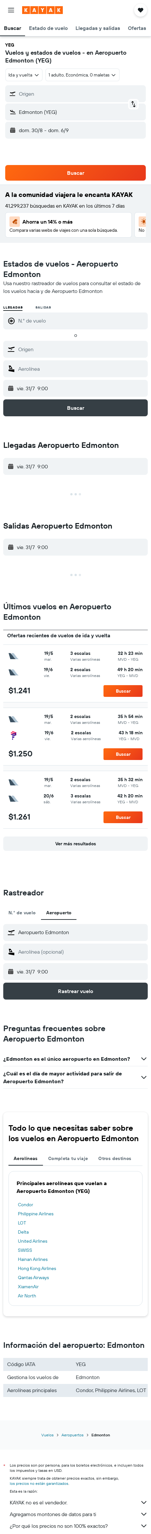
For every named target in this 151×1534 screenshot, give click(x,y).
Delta (23, 1232)
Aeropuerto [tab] (59, 913)
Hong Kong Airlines (37, 1268)
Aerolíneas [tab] (26, 1158)
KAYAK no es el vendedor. (79, 1502)
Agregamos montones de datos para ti (79, 1514)
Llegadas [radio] (12, 307)
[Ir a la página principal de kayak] (42, 10)
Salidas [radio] (43, 307)
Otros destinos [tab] (114, 1158)
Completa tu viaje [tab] (68, 1158)
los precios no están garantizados (39, 1483)
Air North (27, 1296)
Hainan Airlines (33, 1259)
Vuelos (47, 1434)
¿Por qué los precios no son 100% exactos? (79, 1526)
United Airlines (32, 1241)
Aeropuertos (73, 1434)
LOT (22, 1223)
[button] (11, 10)
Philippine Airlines (35, 1214)
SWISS (25, 1250)
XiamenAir (28, 1287)
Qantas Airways (33, 1277)
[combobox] (24, 74)
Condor (25, 1205)
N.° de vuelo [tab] (22, 913)
